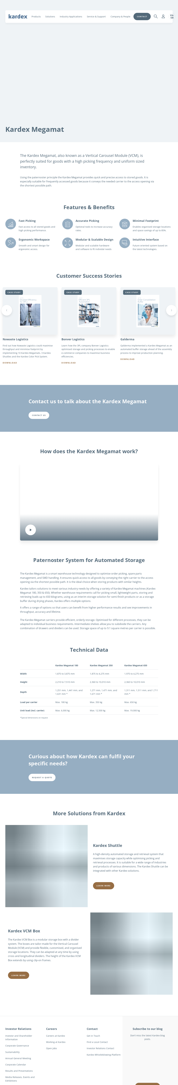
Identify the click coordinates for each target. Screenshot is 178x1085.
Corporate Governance (17, 1047)
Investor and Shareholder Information (18, 1039)
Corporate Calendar (15, 1066)
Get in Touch (93, 1037)
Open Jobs (51, 1050)
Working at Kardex (55, 1043)
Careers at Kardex (55, 1037)
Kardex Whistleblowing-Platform (104, 1056)
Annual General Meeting (18, 1059)
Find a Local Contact (97, 1043)
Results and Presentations (19, 1072)
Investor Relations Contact (100, 1050)
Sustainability (12, 1053)
